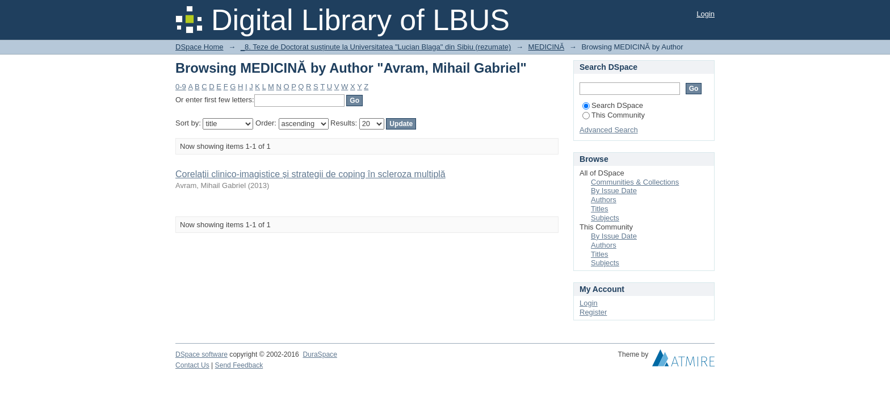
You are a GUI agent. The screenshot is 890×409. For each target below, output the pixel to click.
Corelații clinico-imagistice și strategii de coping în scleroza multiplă (310, 174)
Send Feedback (239, 365)
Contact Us (192, 365)
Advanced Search (609, 130)
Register (593, 312)
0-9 (180, 86)
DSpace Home (199, 47)
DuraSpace (320, 354)
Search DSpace (612, 105)
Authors (603, 199)
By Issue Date (614, 190)
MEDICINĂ (546, 47)
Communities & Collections (635, 182)
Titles (599, 208)
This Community (613, 115)
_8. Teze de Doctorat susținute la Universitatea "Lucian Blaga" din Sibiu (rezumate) (376, 47)
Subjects (605, 218)
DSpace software (201, 354)
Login (705, 14)
